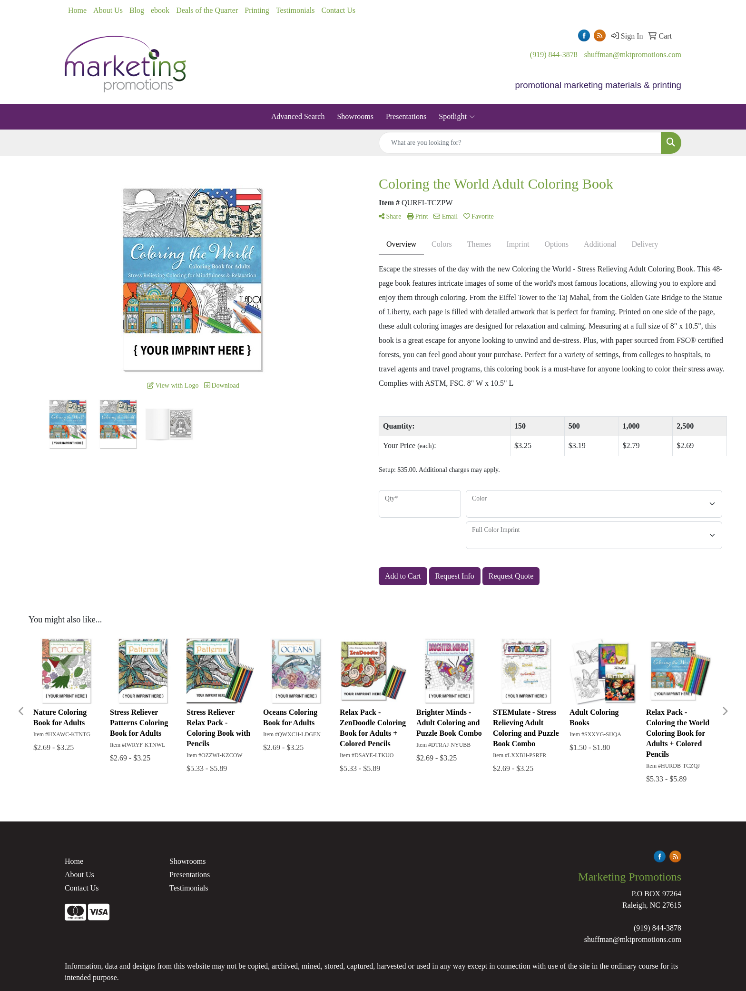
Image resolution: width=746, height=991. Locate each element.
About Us (108, 10)
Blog (136, 10)
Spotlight (457, 116)
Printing (257, 10)
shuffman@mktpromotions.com (632, 54)
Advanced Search (297, 116)
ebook (160, 10)
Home (77, 10)
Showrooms (355, 116)
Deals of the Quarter (207, 10)
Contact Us (338, 10)
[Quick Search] (520, 143)
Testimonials (295, 10)
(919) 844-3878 (554, 54)
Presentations (406, 116)
